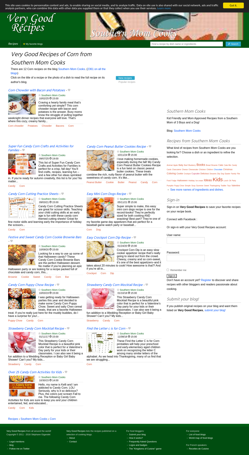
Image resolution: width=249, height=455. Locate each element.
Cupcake (195, 173)
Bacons (60, 125)
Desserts (213, 174)
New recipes (125, 78)
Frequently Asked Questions (143, 441)
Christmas (228, 169)
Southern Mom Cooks (71, 69)
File (238, 174)
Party (234, 181)
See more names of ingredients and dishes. (197, 189)
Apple (175, 165)
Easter (227, 174)
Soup (193, 186)
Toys (229, 186)
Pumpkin (170, 186)
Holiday (191, 181)
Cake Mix (227, 165)
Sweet (36, 276)
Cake (220, 165)
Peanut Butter (94, 182)
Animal (170, 165)
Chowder (47, 125)
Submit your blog (137, 434)
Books (201, 165)
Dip (112, 273)
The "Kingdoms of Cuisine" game (145, 448)
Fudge (174, 181)
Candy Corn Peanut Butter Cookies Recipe (116, 146)
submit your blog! (215, 310)
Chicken (202, 169)
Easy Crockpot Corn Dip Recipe (109, 237)
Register (206, 280)
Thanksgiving (215, 186)
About (72, 438)
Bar (67, 276)
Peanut (133, 182)
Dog (98, 229)
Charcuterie (176, 169)
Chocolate (218, 169)
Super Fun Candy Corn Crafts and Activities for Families (40, 148)
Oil (230, 181)
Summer (200, 186)
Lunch (226, 181)
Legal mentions (16, 441)
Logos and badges (138, 445)
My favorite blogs (33, 44)
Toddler (223, 186)
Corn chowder (16, 125)
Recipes (13, 44)
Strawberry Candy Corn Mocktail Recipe (114, 285)
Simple (188, 186)
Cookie (110, 182)
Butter (121, 182)
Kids (31, 407)
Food (169, 181)
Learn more (166, 8)
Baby (180, 165)
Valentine (236, 185)
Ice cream (199, 181)
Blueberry (192, 165)
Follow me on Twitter (19, 448)
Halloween (182, 180)
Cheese (185, 169)
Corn (71, 125)
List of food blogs (197, 434)
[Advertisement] (124, 116)
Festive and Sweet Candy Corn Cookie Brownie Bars (44, 237)
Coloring (171, 173)
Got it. (233, 5)
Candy (11, 186)
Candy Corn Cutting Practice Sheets (33, 194)
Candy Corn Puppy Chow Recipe (31, 285)
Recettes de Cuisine (199, 448)
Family (233, 174)
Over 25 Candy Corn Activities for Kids (35, 372)
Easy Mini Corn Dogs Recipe (106, 194)
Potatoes (33, 125)
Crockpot (92, 273)
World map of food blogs (201, 438)
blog (11, 445)
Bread (208, 165)
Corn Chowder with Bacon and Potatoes (36, 90)
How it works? (136, 438)
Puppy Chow (15, 320)
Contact (73, 441)
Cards (169, 169)
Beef (186, 165)
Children (210, 169)
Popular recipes (127, 82)
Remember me (178, 270)
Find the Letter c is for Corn (106, 328)
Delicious (204, 173)
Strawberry (93, 320)
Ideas (208, 180)
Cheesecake (193, 169)
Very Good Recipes (16, 431)
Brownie (12, 276)
